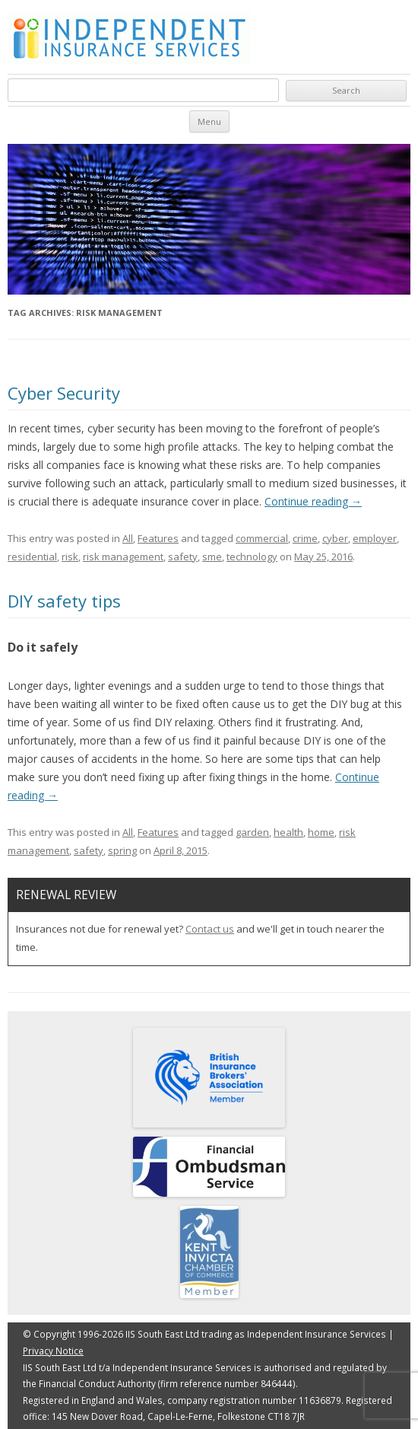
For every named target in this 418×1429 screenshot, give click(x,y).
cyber (335, 538)
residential (32, 556)
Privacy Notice (53, 1350)
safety (183, 556)
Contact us (209, 929)
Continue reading (313, 501)
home (321, 832)
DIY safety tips (64, 600)
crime (305, 538)
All (127, 538)
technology (251, 556)
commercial (262, 538)
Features (158, 538)
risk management (123, 556)
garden (252, 832)
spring (122, 850)
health (288, 832)
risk (70, 556)
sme (212, 556)
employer (375, 538)
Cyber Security (64, 392)
